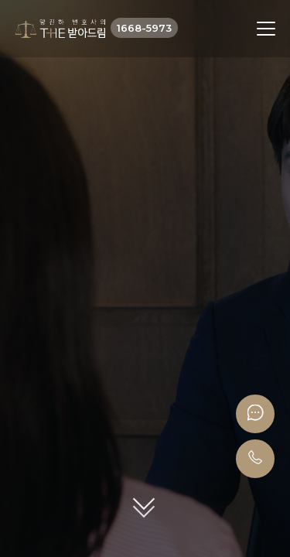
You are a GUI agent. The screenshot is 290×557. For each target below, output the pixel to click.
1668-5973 (144, 28)
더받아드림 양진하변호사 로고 (60, 28)
